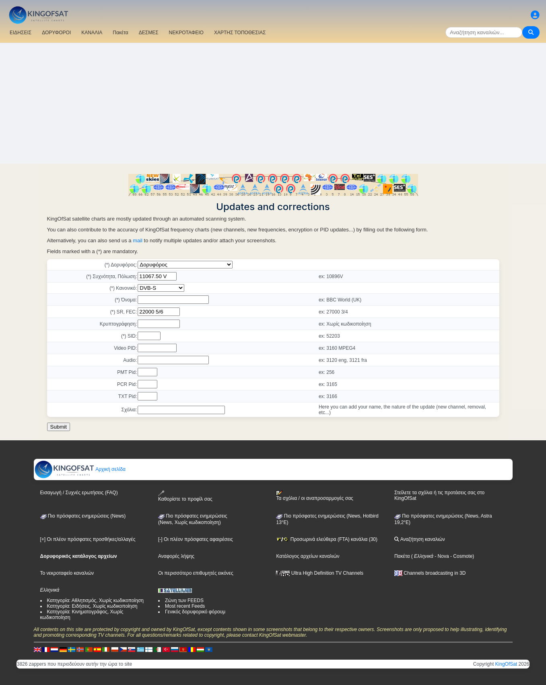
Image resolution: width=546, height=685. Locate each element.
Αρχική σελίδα (80, 469)
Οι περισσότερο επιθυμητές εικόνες (195, 573)
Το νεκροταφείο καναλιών (67, 573)
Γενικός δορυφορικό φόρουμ (195, 612)
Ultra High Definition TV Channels (319, 573)
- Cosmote (461, 556)
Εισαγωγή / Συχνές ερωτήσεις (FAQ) (79, 492)
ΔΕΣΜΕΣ (149, 32)
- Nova (441, 556)
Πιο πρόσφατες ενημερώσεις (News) (83, 516)
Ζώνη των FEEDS (184, 600)
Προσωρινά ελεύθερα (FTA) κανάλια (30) (326, 539)
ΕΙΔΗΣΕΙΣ (20, 32)
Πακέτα (120, 32)
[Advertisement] (273, 103)
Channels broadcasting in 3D (430, 573)
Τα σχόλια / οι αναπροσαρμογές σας (314, 496)
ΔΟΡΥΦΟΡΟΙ (56, 32)
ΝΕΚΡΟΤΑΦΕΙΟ (186, 32)
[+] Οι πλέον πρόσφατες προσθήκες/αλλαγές (88, 539)
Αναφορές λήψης (176, 556)
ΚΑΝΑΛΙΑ (91, 32)
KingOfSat (506, 664)
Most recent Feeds (185, 606)
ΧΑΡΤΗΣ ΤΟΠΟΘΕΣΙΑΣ (240, 32)
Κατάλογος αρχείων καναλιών (307, 556)
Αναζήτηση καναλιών (419, 539)
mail (137, 240)
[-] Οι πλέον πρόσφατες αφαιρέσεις (195, 539)
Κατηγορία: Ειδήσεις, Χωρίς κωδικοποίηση (92, 606)
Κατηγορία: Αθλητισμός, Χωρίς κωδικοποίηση (95, 600)
